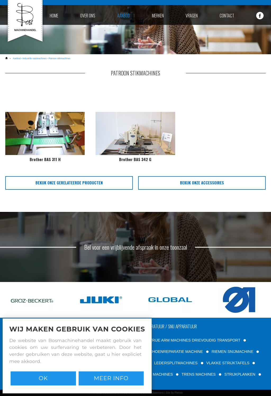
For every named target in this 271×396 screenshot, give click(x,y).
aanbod (123, 15)
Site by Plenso (174, 392)
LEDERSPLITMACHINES (176, 363)
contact (227, 15)
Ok (43, 378)
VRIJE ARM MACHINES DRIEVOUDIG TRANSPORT (195, 340)
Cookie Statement (153, 392)
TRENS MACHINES (199, 374)
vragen (192, 15)
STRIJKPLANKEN (239, 374)
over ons (87, 15)
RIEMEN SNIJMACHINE (233, 351)
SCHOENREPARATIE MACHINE (175, 351)
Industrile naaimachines (34, 58)
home (54, 15)
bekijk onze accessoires (202, 182)
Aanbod (17, 58)
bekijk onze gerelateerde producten (69, 182)
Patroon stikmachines (59, 58)
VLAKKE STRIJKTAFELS (228, 363)
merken (158, 15)
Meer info (111, 378)
